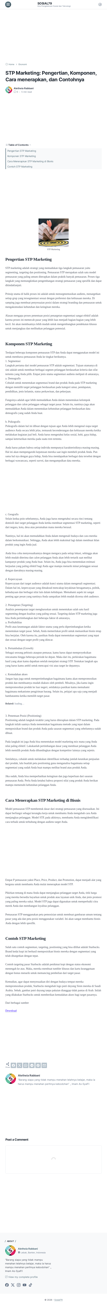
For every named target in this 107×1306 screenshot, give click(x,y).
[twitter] (19, 1065)
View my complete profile (21, 1276)
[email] (44, 1065)
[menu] (8, 4)
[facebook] (13, 1065)
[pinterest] (38, 1065)
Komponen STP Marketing (21, 156)
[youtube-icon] (24, 1285)
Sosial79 (44, 3)
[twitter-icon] (13, 1285)
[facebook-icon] (7, 1285)
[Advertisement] (53, 36)
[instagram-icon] (18, 1285)
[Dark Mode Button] (100, 4)
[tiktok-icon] (30, 1285)
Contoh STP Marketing (19, 166)
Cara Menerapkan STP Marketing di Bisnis (30, 161)
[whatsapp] (25, 1065)
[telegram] (32, 1065)
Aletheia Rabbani (28, 1248)
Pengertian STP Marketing (21, 150)
